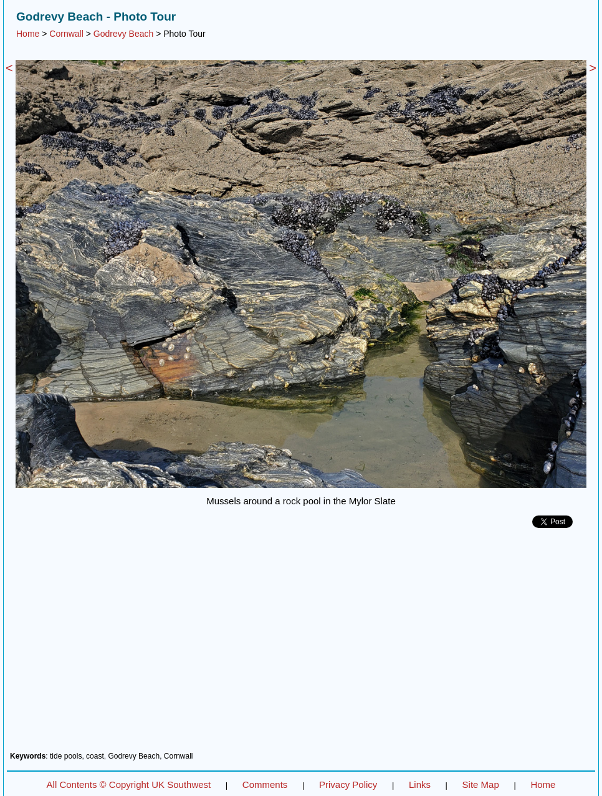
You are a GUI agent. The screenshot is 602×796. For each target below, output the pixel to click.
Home (27, 34)
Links (420, 784)
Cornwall (66, 34)
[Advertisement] (301, 644)
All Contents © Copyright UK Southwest (129, 784)
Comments (265, 784)
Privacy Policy (348, 784)
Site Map (480, 784)
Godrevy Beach (123, 34)
